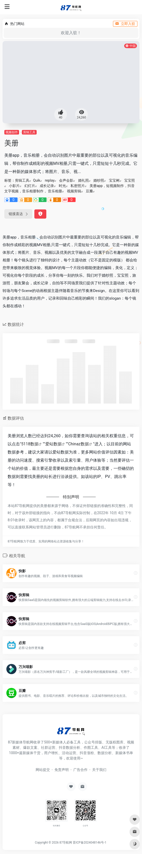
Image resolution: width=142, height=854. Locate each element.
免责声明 (61, 770)
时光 (62, 186)
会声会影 (66, 180)
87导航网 (65, 842)
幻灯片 (29, 186)
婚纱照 (98, 180)
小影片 (14, 186)
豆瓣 (89, 191)
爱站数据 (53, 444)
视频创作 (12, 132)
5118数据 (29, 444)
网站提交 (43, 770)
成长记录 (47, 186)
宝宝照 (129, 180)
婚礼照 (83, 180)
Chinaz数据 (78, 444)
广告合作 (80, 770)
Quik (36, 180)
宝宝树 (114, 180)
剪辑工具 (29, 132)
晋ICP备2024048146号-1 (89, 842)
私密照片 (77, 186)
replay (49, 180)
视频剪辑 (74, 191)
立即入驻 (125, 24)
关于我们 (99, 770)
